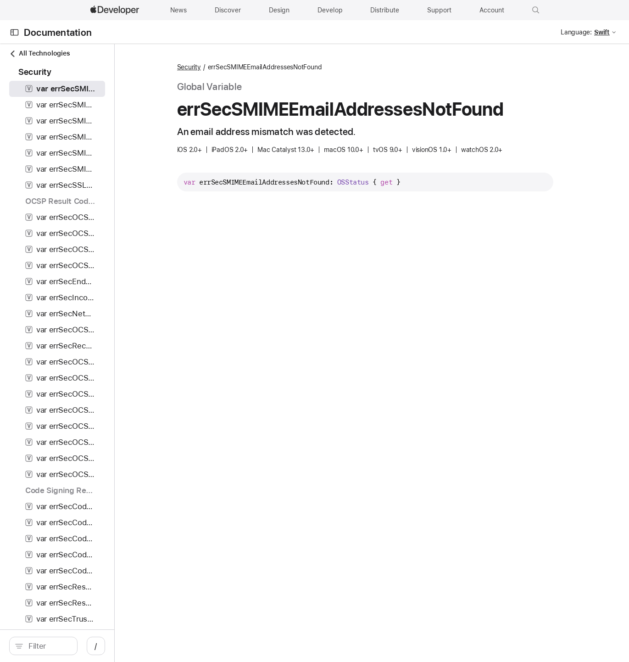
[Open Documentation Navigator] (14, 32)
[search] (80, 646)
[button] (536, 10)
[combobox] (85, 646)
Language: (576, 32)
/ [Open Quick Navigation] (170, 646)
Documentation (58, 32)
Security (237, 67)
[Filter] (85, 646)
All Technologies (39, 53)
